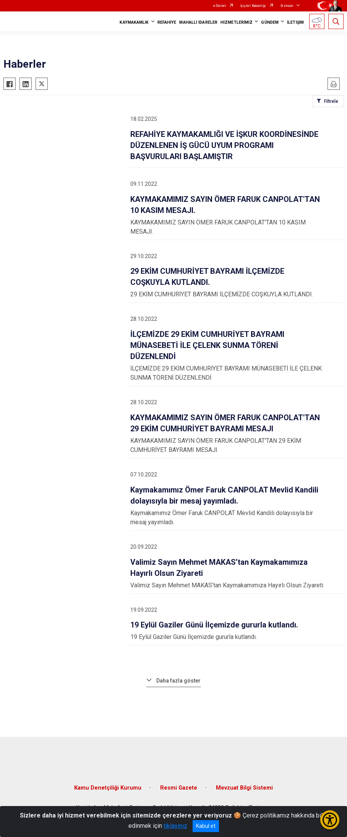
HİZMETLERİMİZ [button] (237, 22)
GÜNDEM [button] (270, 22)
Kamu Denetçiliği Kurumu (107, 788)
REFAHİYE (167, 22)
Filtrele (331, 101)
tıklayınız (175, 825)
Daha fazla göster (178, 681)
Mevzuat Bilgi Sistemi (244, 788)
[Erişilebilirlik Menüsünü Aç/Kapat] (329, 819)
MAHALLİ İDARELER (198, 22)
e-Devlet (219, 6)
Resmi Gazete (178, 788)
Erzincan (287, 6)
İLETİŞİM (295, 22)
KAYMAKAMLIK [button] (134, 22)
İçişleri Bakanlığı (253, 6)
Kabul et (206, 826)
